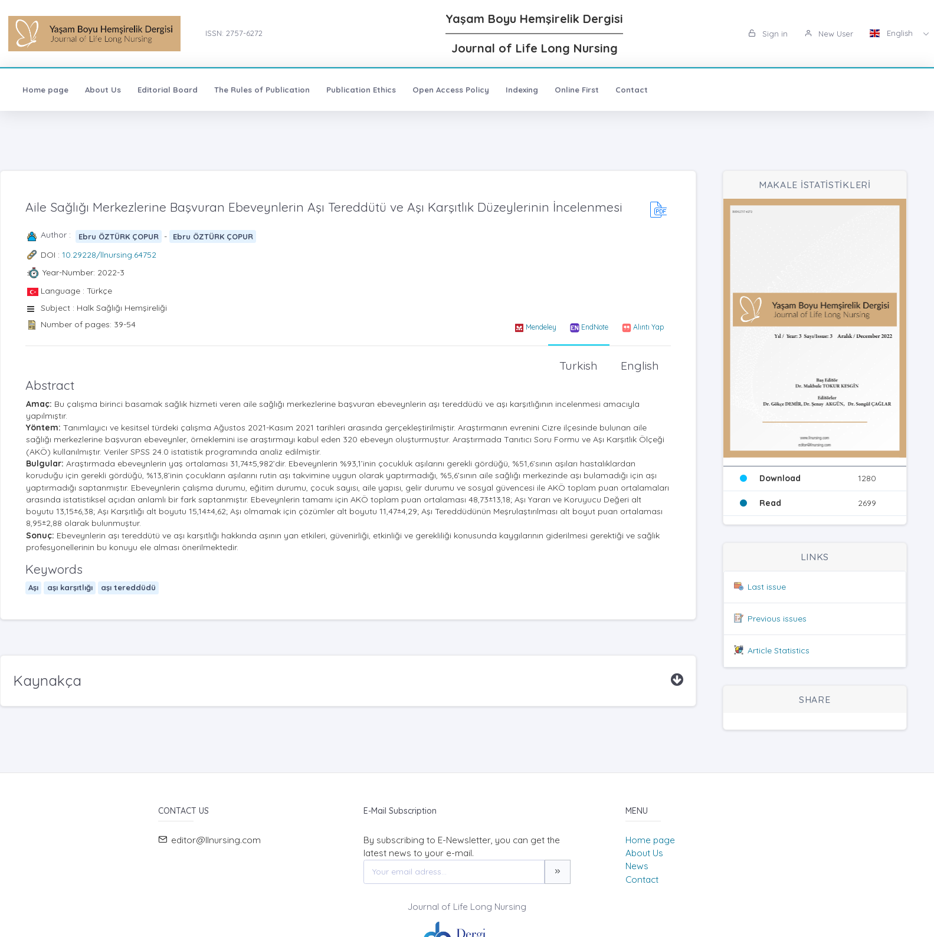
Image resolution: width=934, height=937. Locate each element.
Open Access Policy (450, 89)
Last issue (767, 586)
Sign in (768, 33)
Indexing (522, 89)
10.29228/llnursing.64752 (109, 254)
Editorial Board (167, 89)
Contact (631, 89)
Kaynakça (47, 680)
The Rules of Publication (262, 89)
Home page (45, 89)
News (636, 866)
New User (828, 33)
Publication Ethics (361, 89)
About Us (103, 89)
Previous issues (777, 618)
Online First (577, 89)
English (892, 33)
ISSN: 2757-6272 (234, 33)
